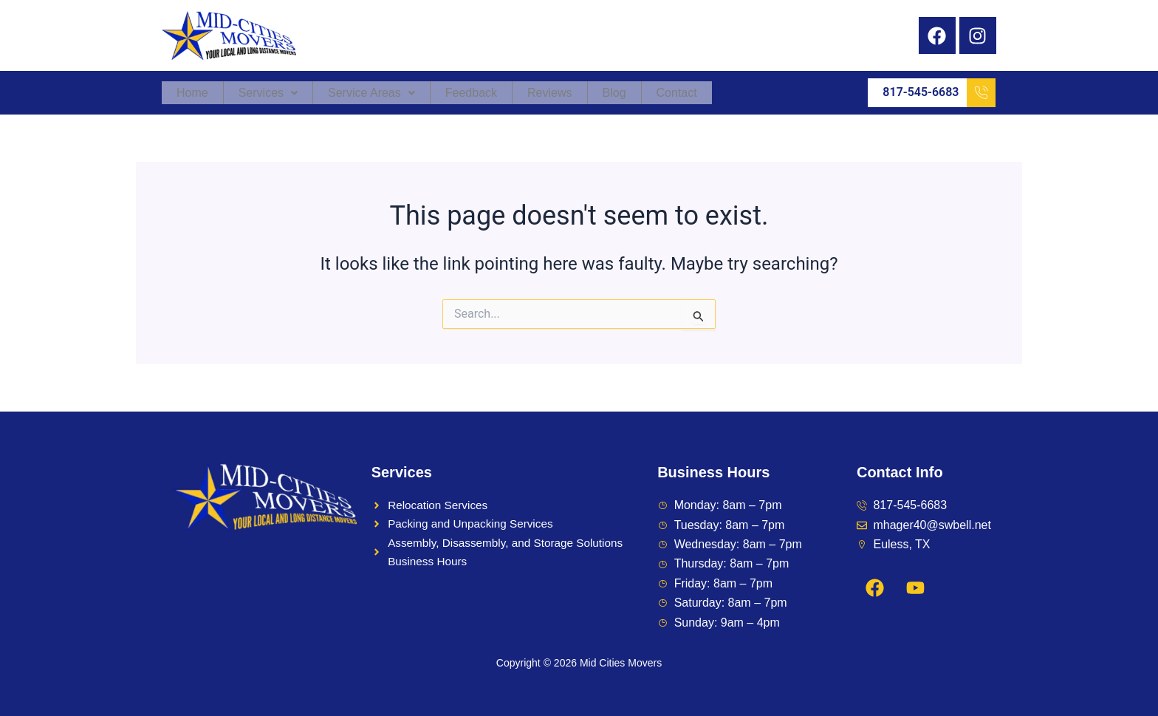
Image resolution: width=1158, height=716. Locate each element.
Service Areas (371, 93)
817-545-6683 (939, 92)
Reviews (549, 93)
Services (268, 93)
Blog (614, 93)
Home (192, 93)
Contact (677, 93)
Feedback (471, 93)
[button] (268, 93)
